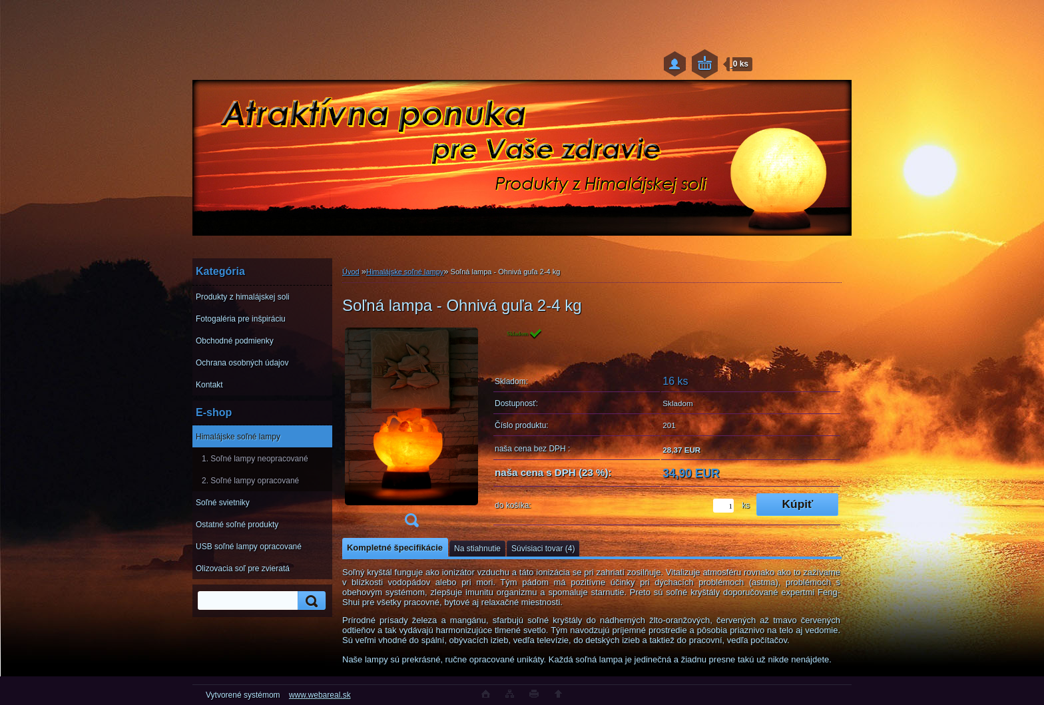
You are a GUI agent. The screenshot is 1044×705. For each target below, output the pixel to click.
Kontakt (209, 384)
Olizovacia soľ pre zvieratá (243, 568)
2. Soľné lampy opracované (250, 480)
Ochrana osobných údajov (242, 362)
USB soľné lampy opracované (249, 546)
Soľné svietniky (223, 502)
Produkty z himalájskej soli (243, 297)
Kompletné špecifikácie (395, 548)
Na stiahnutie (477, 548)
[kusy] (723, 506)
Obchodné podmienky (235, 341)
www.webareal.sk (320, 695)
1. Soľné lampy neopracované (255, 458)
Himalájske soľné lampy (238, 436)
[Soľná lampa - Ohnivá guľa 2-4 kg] (411, 432)
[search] (309, 600)
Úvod (351, 272)
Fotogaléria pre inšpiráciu (241, 319)
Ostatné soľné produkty (237, 524)
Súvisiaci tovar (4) (543, 548)
